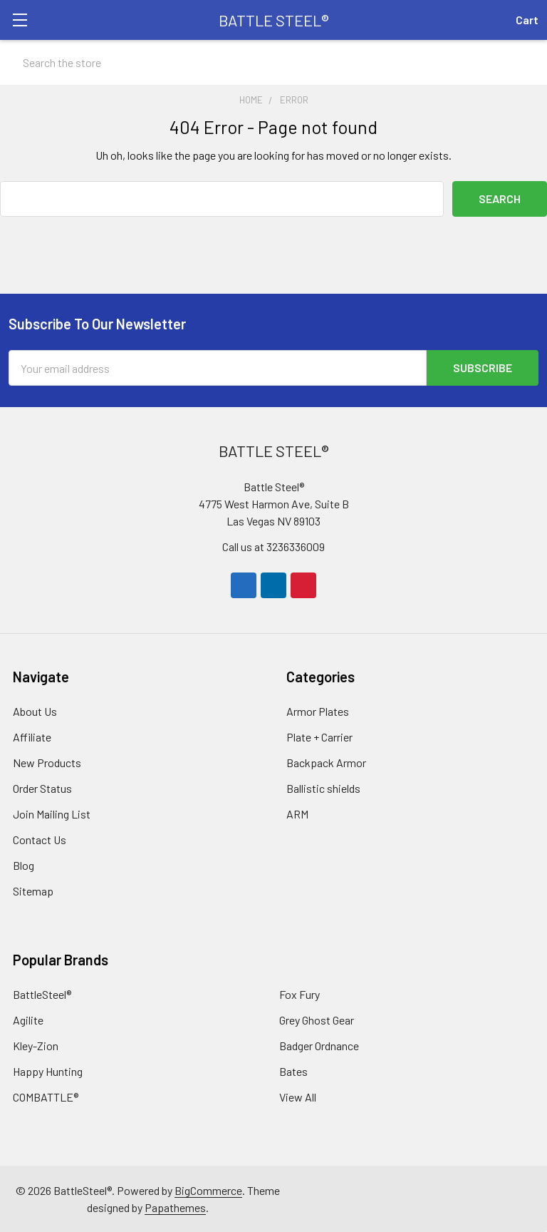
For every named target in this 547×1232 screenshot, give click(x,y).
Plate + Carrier (319, 736)
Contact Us (39, 839)
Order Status (42, 787)
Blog (23, 864)
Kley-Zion (35, 1045)
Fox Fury (299, 993)
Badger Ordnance (319, 1045)
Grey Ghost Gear (316, 1019)
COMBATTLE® (45, 1096)
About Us (35, 710)
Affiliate (32, 736)
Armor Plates (317, 710)
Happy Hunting (48, 1070)
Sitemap (33, 890)
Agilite (28, 1019)
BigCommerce (208, 1189)
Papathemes (175, 1206)
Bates (293, 1070)
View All (297, 1096)
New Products (47, 762)
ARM (297, 813)
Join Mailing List (51, 813)
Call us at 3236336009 (273, 546)
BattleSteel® (42, 993)
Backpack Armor (326, 762)
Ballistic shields (323, 787)
